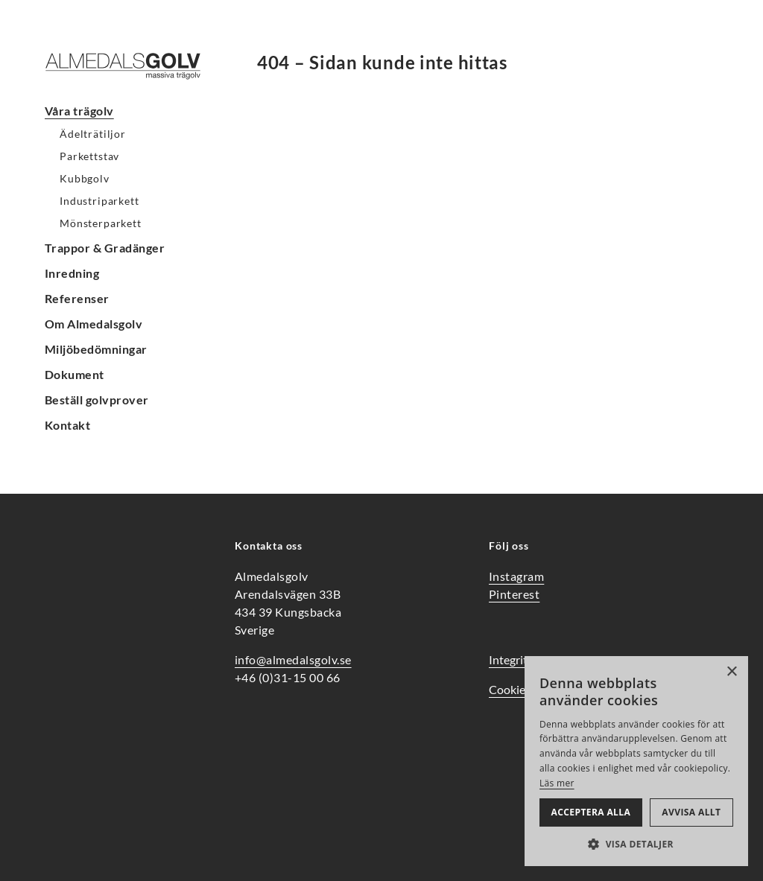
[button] (636, 843)
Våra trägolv (79, 111)
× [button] (731, 672)
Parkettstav (89, 156)
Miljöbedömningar (96, 349)
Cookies (510, 689)
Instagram (516, 576)
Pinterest (514, 594)
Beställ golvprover (97, 399)
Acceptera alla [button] (591, 812)
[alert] (636, 761)
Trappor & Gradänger (105, 248)
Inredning (72, 273)
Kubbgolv (85, 178)
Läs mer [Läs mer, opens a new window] (556, 783)
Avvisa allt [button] (691, 812)
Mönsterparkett (101, 223)
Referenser (77, 298)
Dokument (74, 374)
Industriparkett (99, 200)
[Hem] (134, 66)
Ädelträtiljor (93, 133)
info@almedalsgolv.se (293, 659)
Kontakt (67, 425)
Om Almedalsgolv (93, 324)
